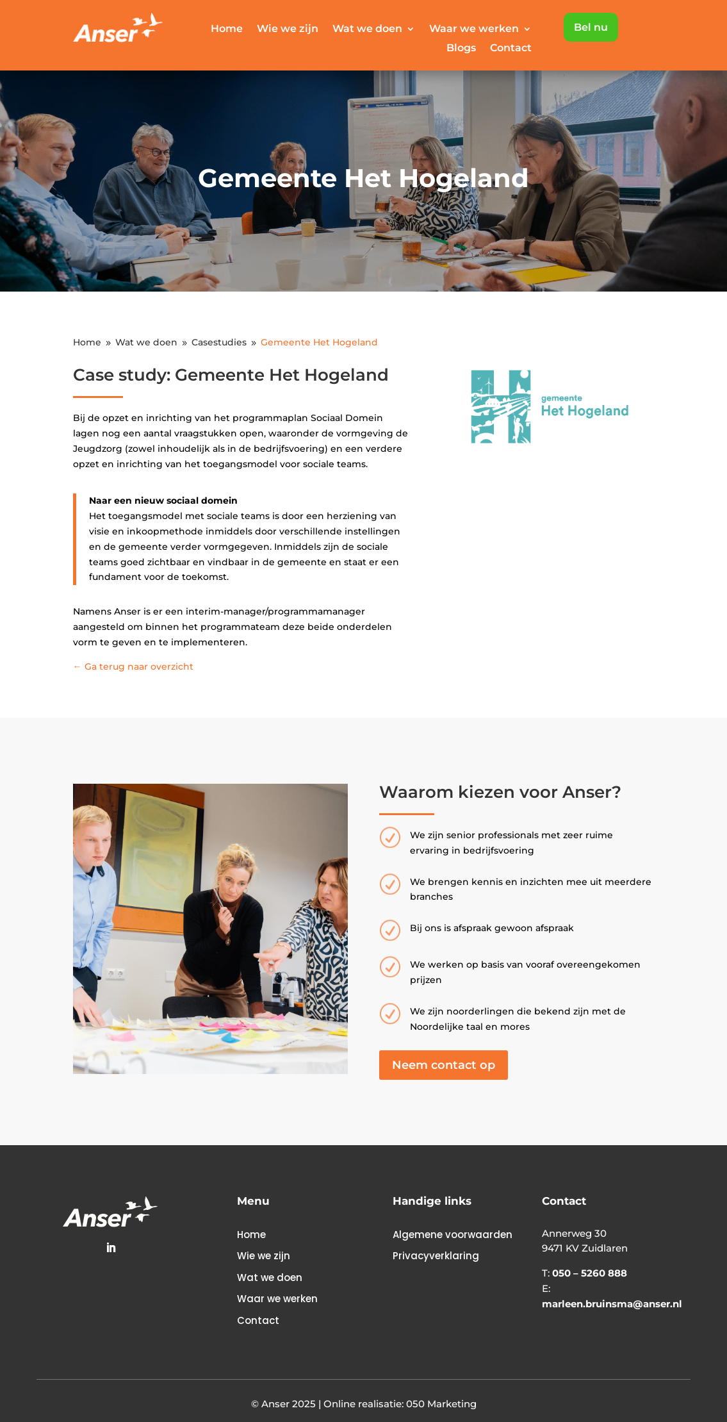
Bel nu (591, 27)
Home (227, 29)
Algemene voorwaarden (452, 1234)
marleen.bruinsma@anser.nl (612, 1304)
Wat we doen (367, 29)
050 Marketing (441, 1404)
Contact (511, 49)
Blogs (461, 49)
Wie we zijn (287, 29)
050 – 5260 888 (589, 1273)
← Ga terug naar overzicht (133, 666)
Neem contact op (443, 1065)
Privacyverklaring (436, 1255)
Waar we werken (474, 29)
